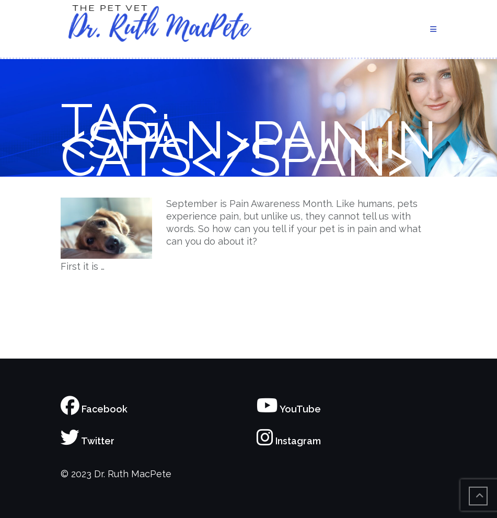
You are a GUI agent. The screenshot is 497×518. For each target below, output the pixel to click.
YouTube (289, 409)
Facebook (94, 409)
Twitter (87, 440)
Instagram (289, 440)
